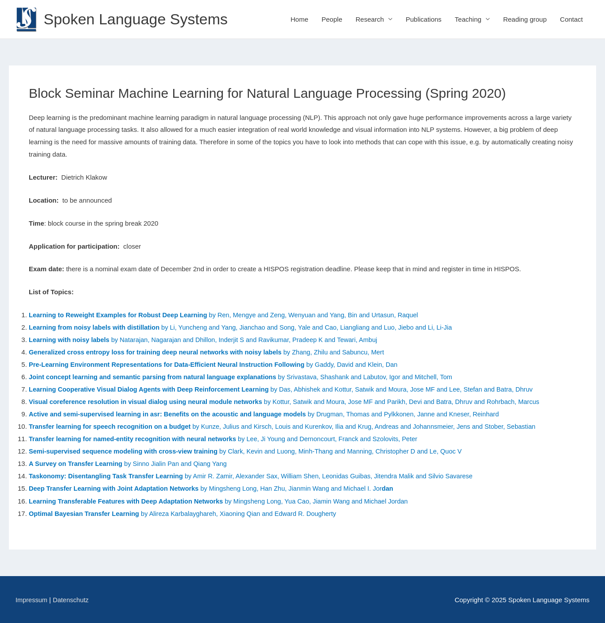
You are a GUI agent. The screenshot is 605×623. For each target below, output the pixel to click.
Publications (424, 19)
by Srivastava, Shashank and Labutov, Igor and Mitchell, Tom (247, 377)
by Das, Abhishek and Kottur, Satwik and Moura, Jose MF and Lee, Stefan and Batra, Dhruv (288, 389)
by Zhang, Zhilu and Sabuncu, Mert (212, 352)
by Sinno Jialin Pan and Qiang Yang (131, 463)
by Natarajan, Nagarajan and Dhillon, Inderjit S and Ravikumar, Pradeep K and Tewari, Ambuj (208, 340)
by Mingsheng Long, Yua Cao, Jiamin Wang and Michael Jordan (224, 500)
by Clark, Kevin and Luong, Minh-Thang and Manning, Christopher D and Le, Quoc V (349, 450)
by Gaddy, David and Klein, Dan (219, 364)
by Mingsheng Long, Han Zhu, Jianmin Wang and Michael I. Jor (304, 488)
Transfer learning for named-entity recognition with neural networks (136, 438)
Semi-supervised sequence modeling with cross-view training (126, 450)
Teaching (468, 19)
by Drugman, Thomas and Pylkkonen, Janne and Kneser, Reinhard (271, 414)
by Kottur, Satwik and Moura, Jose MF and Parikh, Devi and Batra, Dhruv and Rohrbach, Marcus (412, 401)
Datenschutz (72, 599)
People (332, 19)
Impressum (32, 599)
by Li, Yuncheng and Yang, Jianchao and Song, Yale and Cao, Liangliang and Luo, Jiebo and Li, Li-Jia (247, 327)
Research (370, 19)
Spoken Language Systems (138, 19)
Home (299, 19)
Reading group (525, 19)
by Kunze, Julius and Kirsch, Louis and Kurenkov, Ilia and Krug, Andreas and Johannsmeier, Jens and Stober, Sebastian (290, 426)
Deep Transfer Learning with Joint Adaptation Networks (116, 488)
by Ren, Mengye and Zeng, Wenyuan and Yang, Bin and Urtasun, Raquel (229, 315)
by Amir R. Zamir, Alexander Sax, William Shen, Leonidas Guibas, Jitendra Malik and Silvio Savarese (337, 475)
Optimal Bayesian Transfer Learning (86, 512)
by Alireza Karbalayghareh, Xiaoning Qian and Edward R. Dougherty (244, 512)
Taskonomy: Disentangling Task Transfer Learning (108, 475)
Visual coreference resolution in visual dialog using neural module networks (149, 401)
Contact (571, 19)
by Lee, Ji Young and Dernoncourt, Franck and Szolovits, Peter (336, 438)
